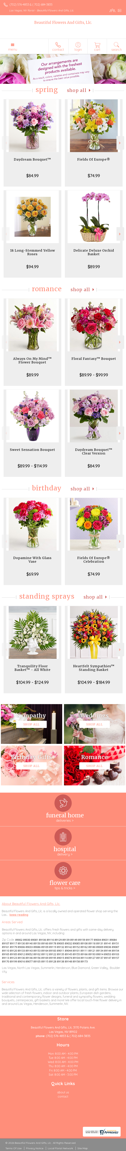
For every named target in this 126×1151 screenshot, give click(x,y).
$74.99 (94, 175)
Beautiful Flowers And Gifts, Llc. (63, 22)
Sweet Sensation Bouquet (32, 450)
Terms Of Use (13, 1148)
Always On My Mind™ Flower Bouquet (32, 360)
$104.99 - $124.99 (32, 682)
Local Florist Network (60, 1148)
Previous (6, 143)
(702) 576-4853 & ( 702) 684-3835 (31, 4)
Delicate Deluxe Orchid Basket (94, 252)
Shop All (76, 90)
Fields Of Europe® (93, 159)
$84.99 (32, 175)
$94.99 (32, 266)
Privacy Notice (34, 1148)
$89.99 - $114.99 (32, 466)
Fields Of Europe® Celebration (93, 560)
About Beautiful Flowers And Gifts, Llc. (31, 904)
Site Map (82, 1148)
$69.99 (32, 574)
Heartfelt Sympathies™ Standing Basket (93, 668)
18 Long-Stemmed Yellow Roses (32, 252)
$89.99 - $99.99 (93, 375)
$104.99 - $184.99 (94, 682)
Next (120, 143)
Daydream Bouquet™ (32, 159)
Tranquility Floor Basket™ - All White (33, 668)
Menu (12, 49)
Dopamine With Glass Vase (32, 560)
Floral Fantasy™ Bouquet (94, 359)
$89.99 (94, 266)
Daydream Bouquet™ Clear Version (93, 451)
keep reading (19, 915)
